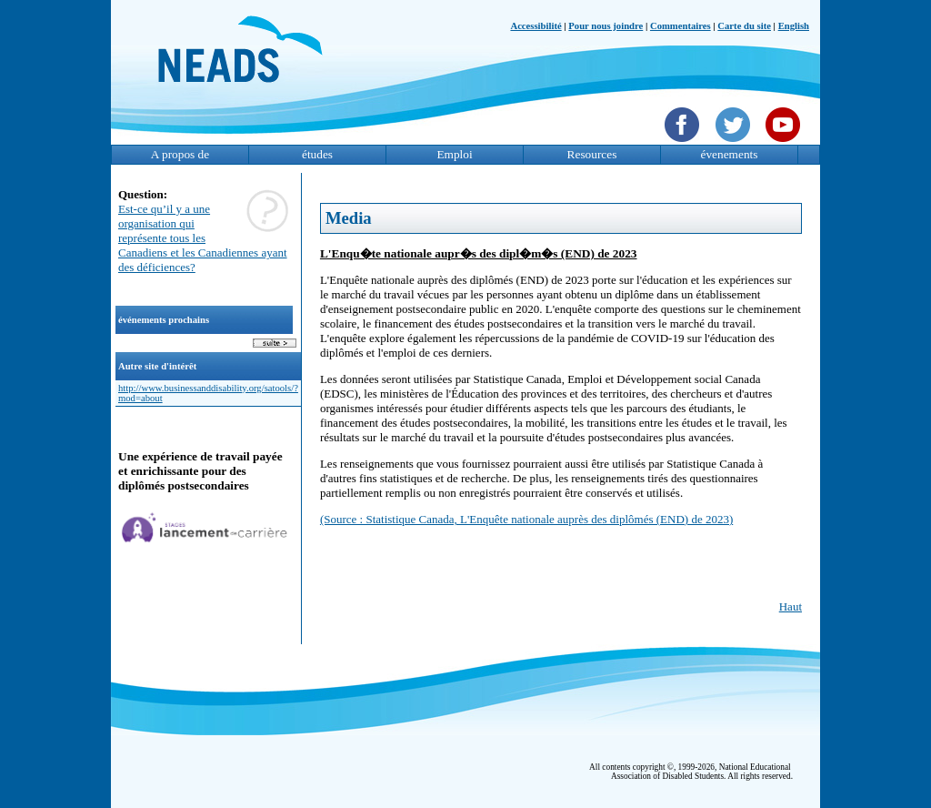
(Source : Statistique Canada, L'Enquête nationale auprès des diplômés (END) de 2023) (526, 519)
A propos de (180, 154)
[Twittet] (735, 143)
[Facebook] (684, 143)
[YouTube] (785, 143)
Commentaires (680, 26)
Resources (592, 154)
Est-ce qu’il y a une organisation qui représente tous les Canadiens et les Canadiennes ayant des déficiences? (202, 238)
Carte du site (744, 26)
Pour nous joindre (605, 26)
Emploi (454, 154)
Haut (790, 606)
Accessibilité (535, 26)
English (793, 26)
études (317, 154)
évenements (729, 154)
